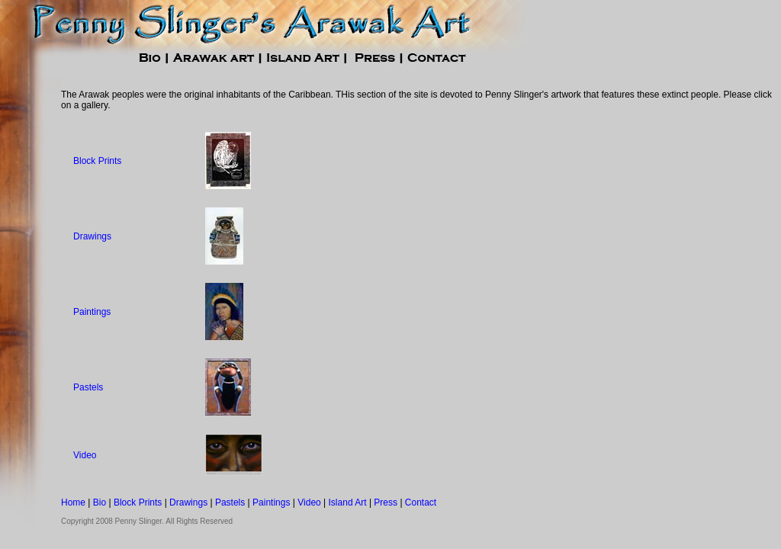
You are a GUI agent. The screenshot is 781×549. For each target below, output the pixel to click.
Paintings (92, 312)
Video (84, 455)
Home (73, 502)
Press (385, 502)
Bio (99, 502)
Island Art (348, 502)
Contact (420, 502)
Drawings (92, 236)
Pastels (88, 387)
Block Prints (97, 161)
